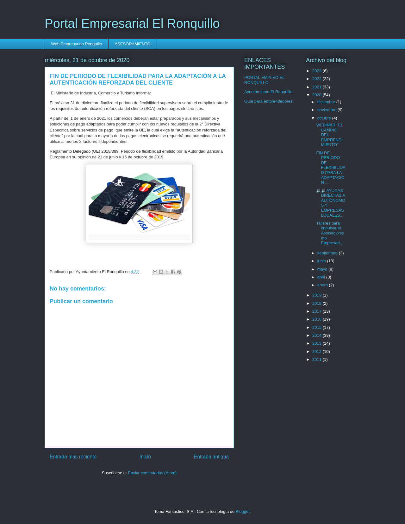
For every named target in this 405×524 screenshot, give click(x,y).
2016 (317, 319)
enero (323, 285)
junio (322, 261)
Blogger (243, 511)
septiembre (328, 253)
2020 (317, 95)
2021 (317, 87)
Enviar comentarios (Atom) (152, 472)
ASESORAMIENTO (132, 44)
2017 (317, 311)
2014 (317, 335)
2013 (317, 343)
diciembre (326, 101)
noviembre (327, 109)
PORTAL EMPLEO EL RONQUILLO (264, 80)
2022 (317, 78)
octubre (324, 118)
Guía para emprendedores (268, 101)
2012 (317, 351)
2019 (317, 295)
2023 (317, 70)
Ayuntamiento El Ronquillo (268, 91)
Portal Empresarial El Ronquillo (132, 23)
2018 (317, 303)
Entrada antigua (211, 456)
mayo (322, 269)
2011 (317, 359)
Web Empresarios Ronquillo (76, 44)
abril (321, 277)
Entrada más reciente (73, 456)
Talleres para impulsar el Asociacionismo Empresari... (330, 233)
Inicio (145, 456)
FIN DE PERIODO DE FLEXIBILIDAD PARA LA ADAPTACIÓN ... (330, 167)
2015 (317, 327)
